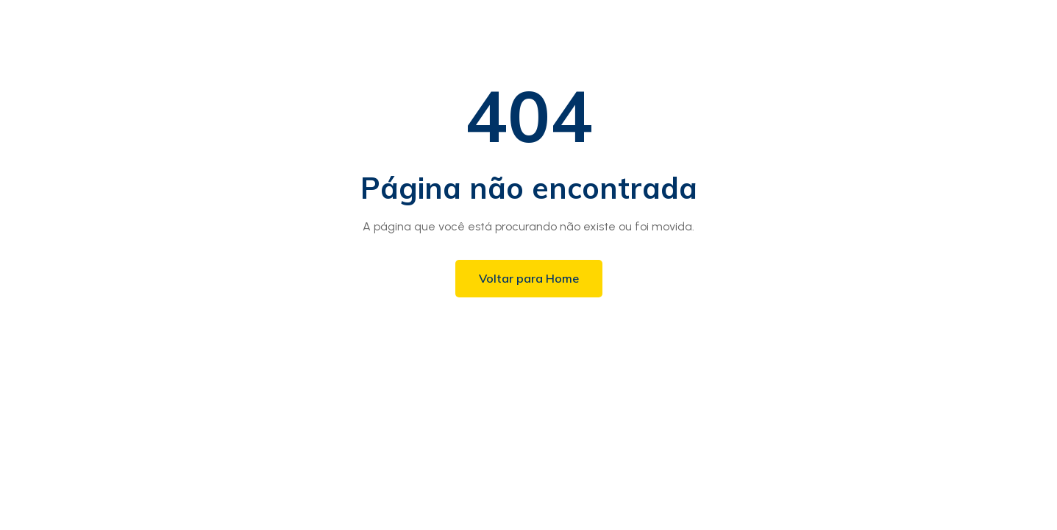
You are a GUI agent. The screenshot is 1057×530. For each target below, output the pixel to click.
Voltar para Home (529, 278)
